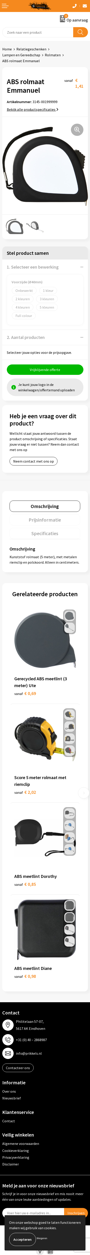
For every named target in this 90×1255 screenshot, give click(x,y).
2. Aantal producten (26, 337)
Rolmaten (53, 55)
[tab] (45, 506)
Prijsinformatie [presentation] (45, 520)
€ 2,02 (25, 792)
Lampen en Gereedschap (21, 55)
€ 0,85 (25, 884)
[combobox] (37, 32)
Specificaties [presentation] (44, 533)
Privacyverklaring (15, 1157)
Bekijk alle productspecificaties (32, 109)
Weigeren (42, 1238)
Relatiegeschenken (31, 49)
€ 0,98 (25, 976)
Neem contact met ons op (33, 461)
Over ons (9, 1091)
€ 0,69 (25, 693)
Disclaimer (10, 1164)
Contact (8, 1121)
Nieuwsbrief (11, 1098)
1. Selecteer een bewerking (33, 267)
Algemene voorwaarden (20, 1143)
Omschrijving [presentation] (45, 506)
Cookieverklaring (15, 1150)
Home (7, 49)
